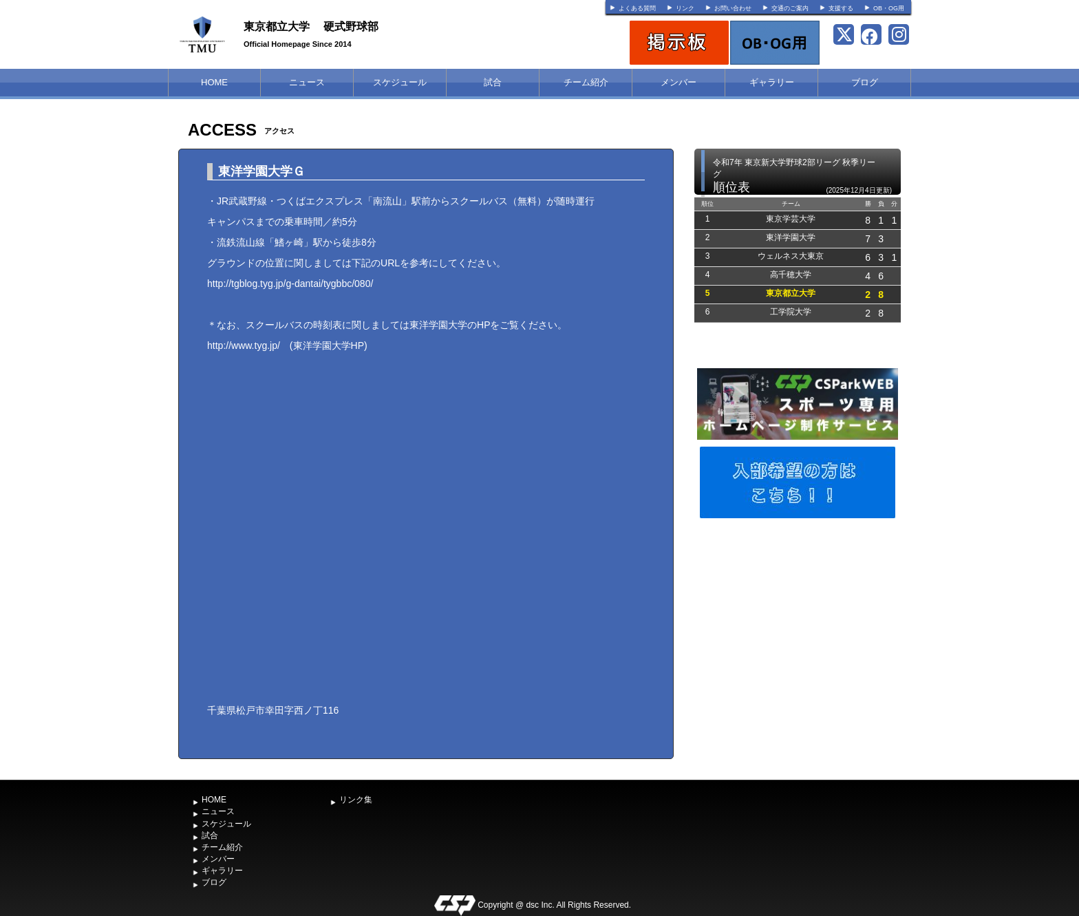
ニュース (307, 82)
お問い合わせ (732, 8)
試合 (493, 82)
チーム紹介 (586, 82)
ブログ (864, 82)
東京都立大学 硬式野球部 (311, 26)
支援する (841, 8)
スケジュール (400, 82)
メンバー (678, 82)
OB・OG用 (888, 8)
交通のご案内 (790, 8)
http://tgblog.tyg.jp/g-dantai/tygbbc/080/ (290, 283)
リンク (685, 8)
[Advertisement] (797, 625)
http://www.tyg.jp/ (243, 345)
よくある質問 (637, 8)
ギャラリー (771, 82)
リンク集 (355, 800)
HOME (214, 82)
